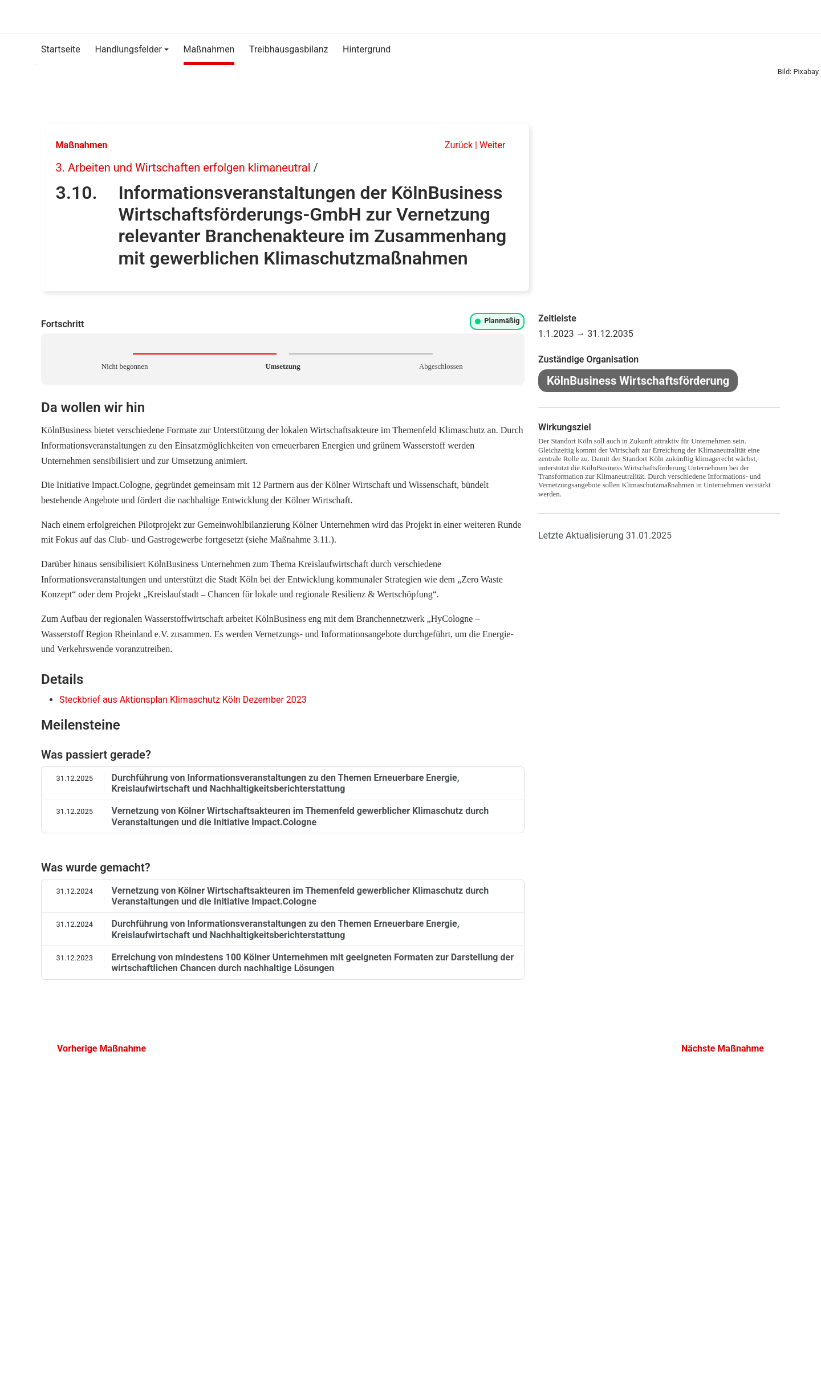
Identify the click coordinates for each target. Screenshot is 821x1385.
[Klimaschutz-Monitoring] (42, 16)
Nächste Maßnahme (727, 1048)
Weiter (496, 145)
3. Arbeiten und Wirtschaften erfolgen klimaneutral (183, 167)
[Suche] (767, 16)
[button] (132, 49)
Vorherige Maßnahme (97, 1048)
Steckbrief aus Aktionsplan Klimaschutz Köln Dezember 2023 (183, 699)
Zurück (453, 145)
